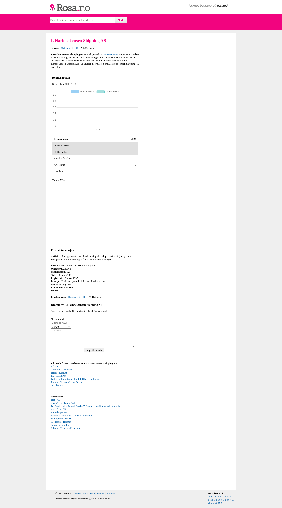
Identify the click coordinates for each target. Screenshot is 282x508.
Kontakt (101, 496)
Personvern (89, 496)
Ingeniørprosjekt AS (61, 422)
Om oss (77, 496)
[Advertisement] (95, 216)
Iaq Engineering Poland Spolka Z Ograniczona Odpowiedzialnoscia (85, 409)
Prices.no (111, 496)
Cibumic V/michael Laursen (65, 431)
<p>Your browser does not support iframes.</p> (80, 383)
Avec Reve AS (58, 412)
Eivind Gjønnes (59, 415)
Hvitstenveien (111, 54)
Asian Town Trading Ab (63, 406)
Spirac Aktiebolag (60, 428)
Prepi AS (55, 403)
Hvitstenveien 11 (69, 48)
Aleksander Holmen (61, 425)
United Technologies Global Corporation (71, 419)
